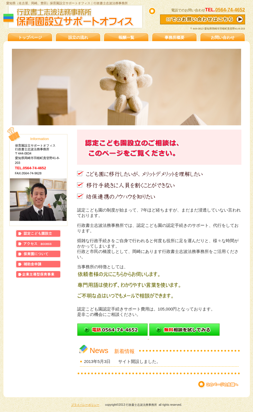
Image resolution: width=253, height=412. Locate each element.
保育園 (38, 254)
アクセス (38, 243)
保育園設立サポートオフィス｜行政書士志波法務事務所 (77, 17)
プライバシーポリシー (85, 404)
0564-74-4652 (230, 9)
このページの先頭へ (218, 384)
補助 (38, 264)
